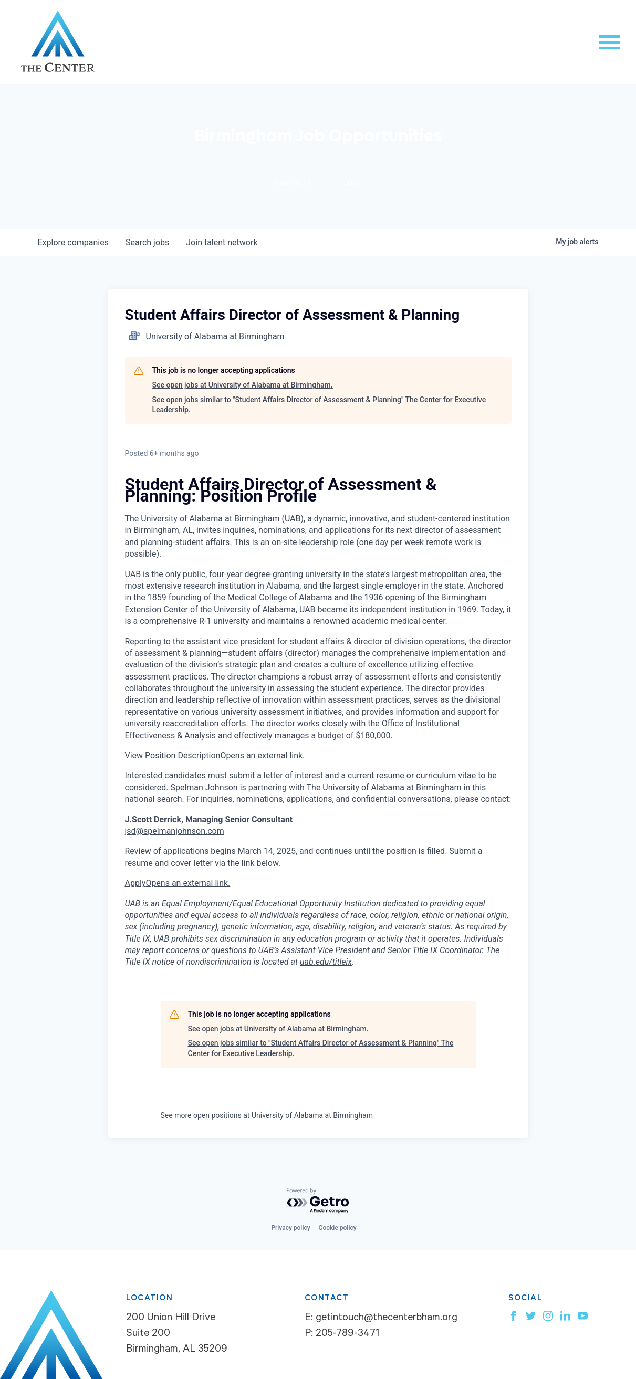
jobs (147, 242)
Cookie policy (338, 1227)
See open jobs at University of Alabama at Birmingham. (242, 385)
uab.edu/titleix (326, 962)
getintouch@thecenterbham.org (386, 1318)
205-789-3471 (347, 1334)
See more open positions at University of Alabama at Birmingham (267, 1115)
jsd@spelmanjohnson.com (174, 831)
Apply (178, 883)
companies (73, 242)
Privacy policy (290, 1227)
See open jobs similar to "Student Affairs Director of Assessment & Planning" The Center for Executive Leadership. (319, 404)
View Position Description (215, 755)
